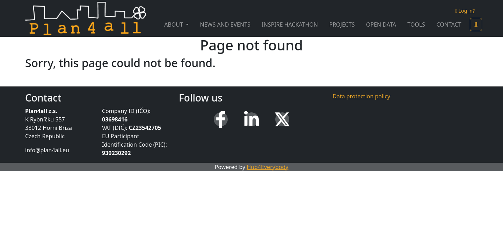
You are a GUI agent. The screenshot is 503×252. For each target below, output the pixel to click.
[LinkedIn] (251, 119)
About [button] (174, 24)
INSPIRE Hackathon (290, 24)
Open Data (381, 24)
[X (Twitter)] (282, 119)
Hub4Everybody (267, 167)
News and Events (225, 24)
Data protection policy (361, 96)
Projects (342, 24)
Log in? (465, 10)
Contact (448, 24)
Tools (416, 24)
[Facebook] (221, 119)
